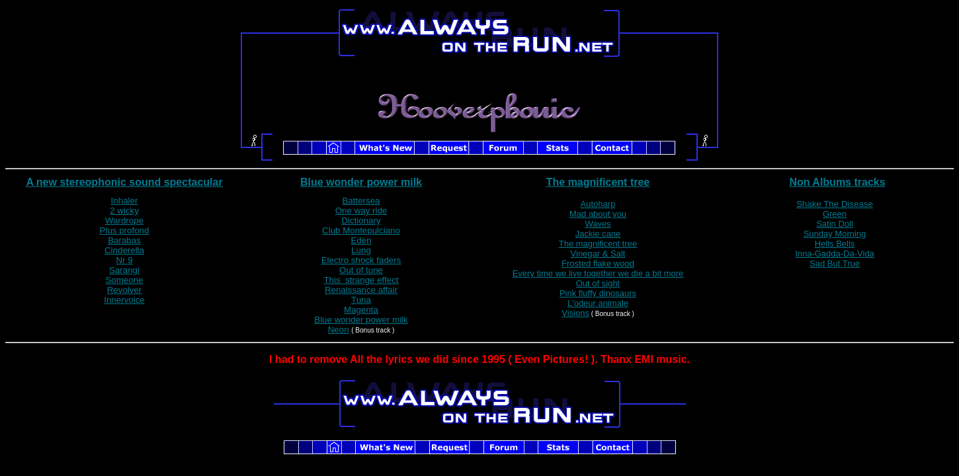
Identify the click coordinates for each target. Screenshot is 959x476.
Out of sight (598, 283)
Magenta (361, 310)
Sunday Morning (835, 234)
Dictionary (360, 220)
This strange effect (360, 280)
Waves (597, 224)
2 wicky (124, 211)
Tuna (361, 300)
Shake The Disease (834, 204)
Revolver (124, 290)
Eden (361, 240)
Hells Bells (835, 244)
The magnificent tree (597, 182)
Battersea (361, 201)
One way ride (361, 211)
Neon (338, 330)
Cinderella (124, 250)
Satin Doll (834, 224)
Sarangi (124, 270)
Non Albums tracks (837, 182)
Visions (575, 313)
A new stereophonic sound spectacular (124, 182)
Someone (124, 280)
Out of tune (361, 270)
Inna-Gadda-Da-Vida (834, 253)
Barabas (124, 240)
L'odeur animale (597, 303)
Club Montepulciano (361, 230)
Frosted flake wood (598, 263)
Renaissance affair (361, 290)
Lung (361, 250)
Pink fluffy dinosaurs (598, 293)
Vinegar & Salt (598, 253)
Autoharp (598, 204)
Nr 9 (124, 260)
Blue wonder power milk (361, 182)
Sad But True (835, 263)
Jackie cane (598, 234)
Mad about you (597, 214)
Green (835, 214)
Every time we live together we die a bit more (598, 273)
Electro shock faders (361, 260)
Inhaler (124, 201)
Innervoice (124, 300)
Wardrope (124, 220)
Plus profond (124, 230)
